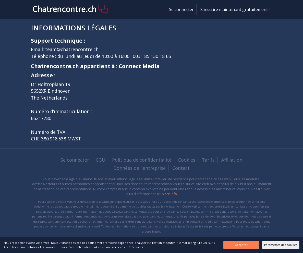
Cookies (186, 160)
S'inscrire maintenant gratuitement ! (235, 9)
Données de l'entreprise (139, 168)
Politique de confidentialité (142, 160)
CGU (100, 160)
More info (169, 193)
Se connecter (181, 9)
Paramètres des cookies (273, 245)
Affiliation (231, 160)
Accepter (219, 245)
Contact (181, 168)
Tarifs (208, 160)
